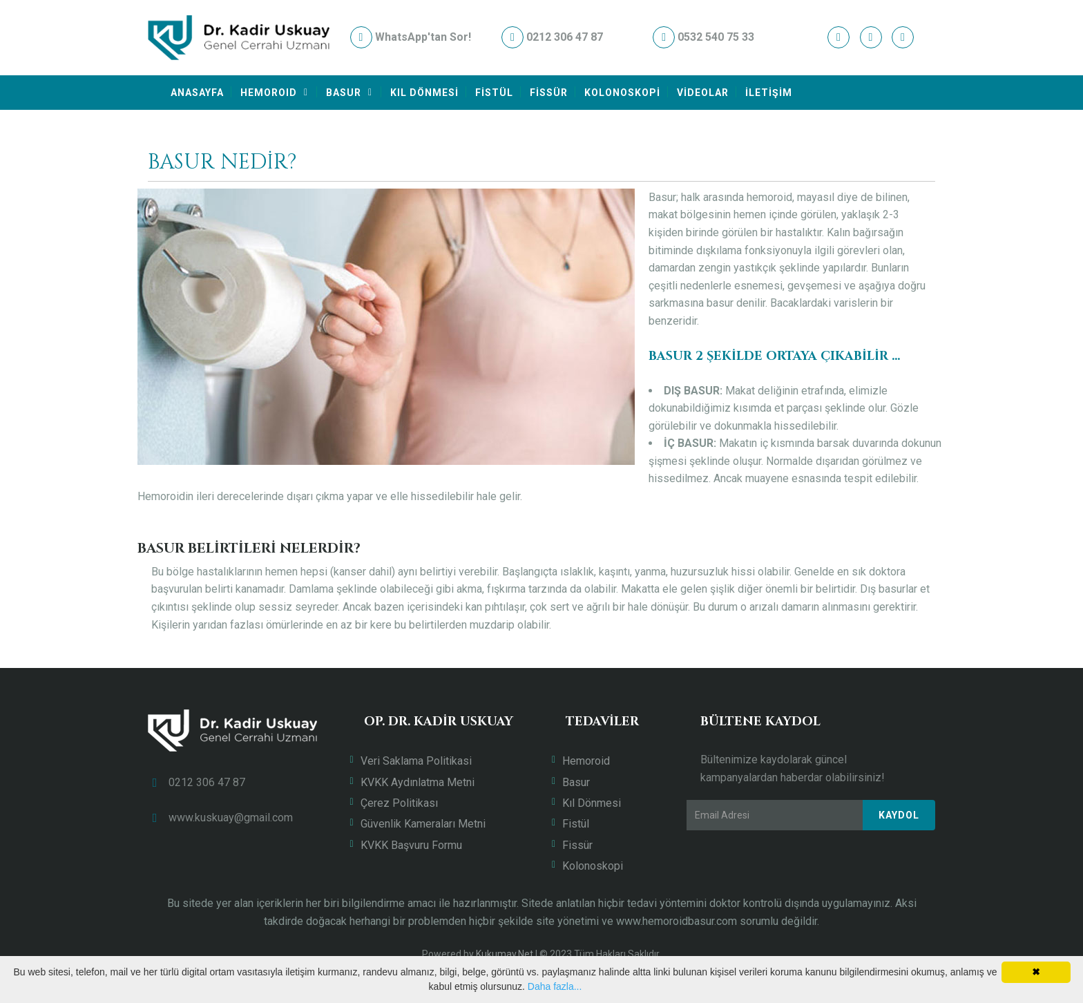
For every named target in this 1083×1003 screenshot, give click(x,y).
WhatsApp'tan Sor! (410, 37)
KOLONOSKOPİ (622, 92)
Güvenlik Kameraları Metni (423, 823)
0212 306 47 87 (552, 37)
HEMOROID (268, 92)
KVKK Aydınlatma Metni (418, 782)
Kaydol (899, 815)
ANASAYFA (197, 92)
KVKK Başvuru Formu (411, 845)
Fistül (575, 823)
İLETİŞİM (768, 92)
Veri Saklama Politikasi (416, 760)
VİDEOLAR (703, 92)
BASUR (343, 92)
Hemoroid (586, 760)
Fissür (577, 845)
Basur (576, 782)
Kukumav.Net (504, 953)
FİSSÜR (549, 92)
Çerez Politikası (399, 803)
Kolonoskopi (592, 865)
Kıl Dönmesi (591, 803)
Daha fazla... (555, 986)
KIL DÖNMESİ (424, 92)
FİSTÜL (494, 92)
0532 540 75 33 (703, 37)
